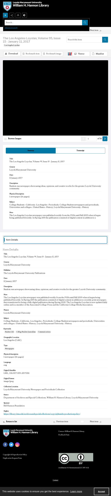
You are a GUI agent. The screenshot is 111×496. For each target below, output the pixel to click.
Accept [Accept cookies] (101, 491)
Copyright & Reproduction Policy (15, 455)
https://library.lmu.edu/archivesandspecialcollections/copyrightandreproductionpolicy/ (42, 414)
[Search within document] (105, 40)
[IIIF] (69, 53)
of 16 (99, 139)
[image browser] (14, 139)
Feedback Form (63, 435)
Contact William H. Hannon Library (71, 432)
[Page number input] (92, 139)
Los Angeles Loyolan (12, 45)
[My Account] (18, 15)
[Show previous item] (83, 139)
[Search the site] (44, 22)
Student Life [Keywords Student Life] (9, 332)
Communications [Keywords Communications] (44, 332)
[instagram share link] (17, 445)
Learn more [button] (76, 491)
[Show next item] (104, 139)
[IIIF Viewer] (81, 53)
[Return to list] (16, 422)
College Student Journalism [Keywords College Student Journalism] (26, 332)
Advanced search (11, 28)
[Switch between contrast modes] (24, 15)
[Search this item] (84, 40)
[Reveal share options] (11, 15)
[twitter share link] (11, 445)
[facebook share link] (5, 445)
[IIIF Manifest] (99, 53)
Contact (55, 480)
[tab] (31, 151)
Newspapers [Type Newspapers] (9, 349)
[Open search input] (5, 15)
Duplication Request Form (12, 458)
